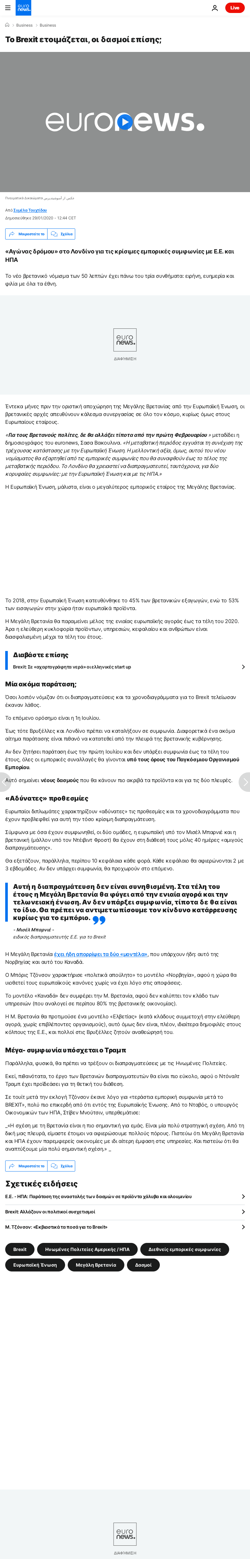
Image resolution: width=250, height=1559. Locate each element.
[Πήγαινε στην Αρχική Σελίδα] (23, 8)
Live (235, 7)
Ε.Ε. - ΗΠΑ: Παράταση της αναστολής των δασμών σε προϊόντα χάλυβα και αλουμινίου (98, 1196)
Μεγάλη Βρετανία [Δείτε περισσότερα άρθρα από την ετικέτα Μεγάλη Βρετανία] (96, 1265)
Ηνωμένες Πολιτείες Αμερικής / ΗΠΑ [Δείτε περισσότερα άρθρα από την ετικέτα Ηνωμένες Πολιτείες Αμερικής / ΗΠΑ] (87, 1249)
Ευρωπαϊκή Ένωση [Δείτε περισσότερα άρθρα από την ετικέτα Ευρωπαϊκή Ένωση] (35, 1265)
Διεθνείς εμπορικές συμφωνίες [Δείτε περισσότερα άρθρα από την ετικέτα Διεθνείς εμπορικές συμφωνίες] (184, 1249)
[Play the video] (125, 122)
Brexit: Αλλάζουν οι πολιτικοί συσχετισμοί (50, 1211)
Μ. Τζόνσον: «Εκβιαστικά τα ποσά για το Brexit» (56, 1227)
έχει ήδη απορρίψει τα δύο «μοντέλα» (100, 954)
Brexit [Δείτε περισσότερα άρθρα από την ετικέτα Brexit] (19, 1249)
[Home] (7, 25)
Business (24, 25)
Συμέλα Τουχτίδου (30, 210)
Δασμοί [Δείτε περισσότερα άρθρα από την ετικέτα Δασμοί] (143, 1265)
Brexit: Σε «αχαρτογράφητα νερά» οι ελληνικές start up (72, 666)
